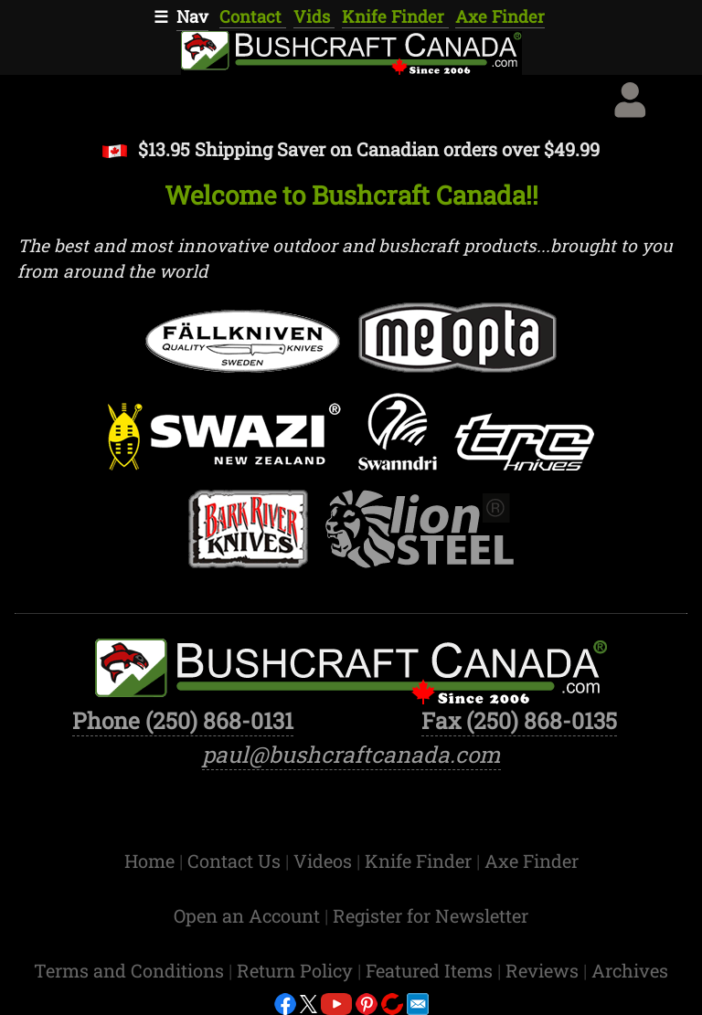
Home (151, 860)
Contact (252, 16)
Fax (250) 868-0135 (519, 720)
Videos (324, 860)
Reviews (544, 970)
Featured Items (431, 970)
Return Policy (297, 970)
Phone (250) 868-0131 (182, 720)
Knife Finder (395, 16)
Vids (314, 16)
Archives (629, 970)
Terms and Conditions (131, 970)
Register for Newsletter (430, 915)
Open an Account (247, 915)
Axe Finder (500, 16)
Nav (192, 16)
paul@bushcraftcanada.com (351, 754)
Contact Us (236, 860)
